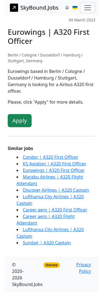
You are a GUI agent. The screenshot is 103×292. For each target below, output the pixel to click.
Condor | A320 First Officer (50, 157)
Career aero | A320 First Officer (55, 210)
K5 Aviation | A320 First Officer (54, 164)
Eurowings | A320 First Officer (54, 170)
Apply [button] (19, 120)
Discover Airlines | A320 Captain (56, 190)
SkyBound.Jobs (34, 8)
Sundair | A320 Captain (47, 243)
